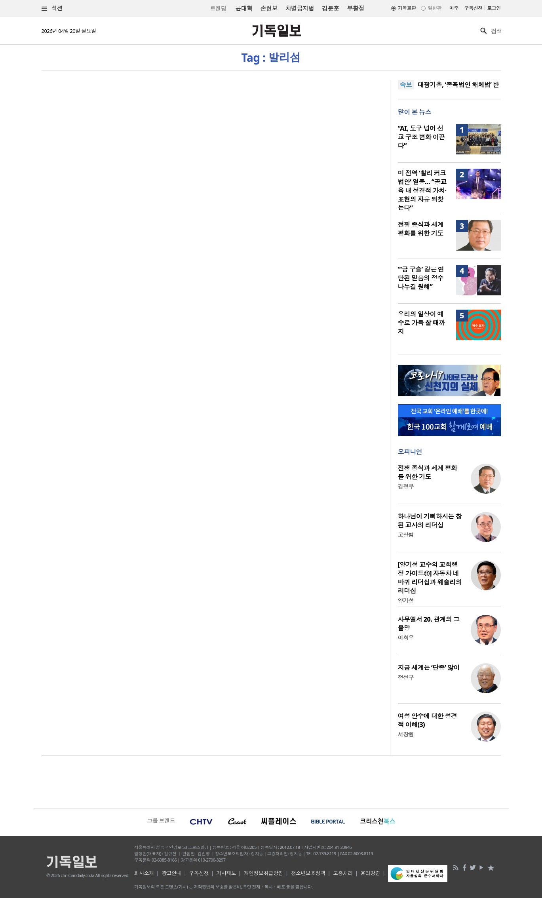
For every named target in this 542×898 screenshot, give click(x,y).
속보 (406, 84)
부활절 (355, 8)
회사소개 (144, 873)
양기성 (406, 600)
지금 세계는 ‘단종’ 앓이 (429, 667)
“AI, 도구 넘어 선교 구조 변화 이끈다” (421, 137)
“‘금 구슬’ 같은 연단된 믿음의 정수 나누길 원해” (421, 278)
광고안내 (171, 873)
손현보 (268, 8)
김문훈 (330, 8)
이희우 (406, 637)
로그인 (493, 8)
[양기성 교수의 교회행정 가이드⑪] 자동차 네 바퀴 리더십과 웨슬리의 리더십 (430, 577)
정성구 (406, 677)
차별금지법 (299, 8)
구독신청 (473, 8)
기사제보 (226, 873)
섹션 (52, 8)
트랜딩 (218, 8)
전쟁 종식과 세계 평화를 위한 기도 (420, 229)
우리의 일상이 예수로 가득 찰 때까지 (421, 323)
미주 (453, 8)
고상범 (406, 534)
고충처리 (343, 873)
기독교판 (407, 8)
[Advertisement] (271, 781)
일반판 (434, 8)
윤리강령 (370, 873)
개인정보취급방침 (263, 873)
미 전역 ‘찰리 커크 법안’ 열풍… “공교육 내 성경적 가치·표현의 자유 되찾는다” (422, 190)
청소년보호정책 (308, 873)
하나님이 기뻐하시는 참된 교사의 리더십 (430, 520)
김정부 (406, 486)
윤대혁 (243, 8)
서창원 (406, 734)
